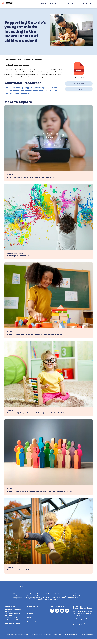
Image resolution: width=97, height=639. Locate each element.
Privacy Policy (57, 634)
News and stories (63, 6)
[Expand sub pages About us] (95, 6)
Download (79, 84)
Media (69, 2)
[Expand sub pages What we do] (53, 6)
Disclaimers (73, 634)
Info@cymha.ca (14, 623)
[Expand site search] (94, 2)
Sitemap (65, 634)
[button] (71, 30)
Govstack (89, 634)
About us (90, 6)
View (79, 89)
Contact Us (77, 2)
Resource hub (78, 6)
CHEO (90, 611)
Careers (29, 626)
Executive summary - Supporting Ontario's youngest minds (31, 88)
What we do (46, 6)
